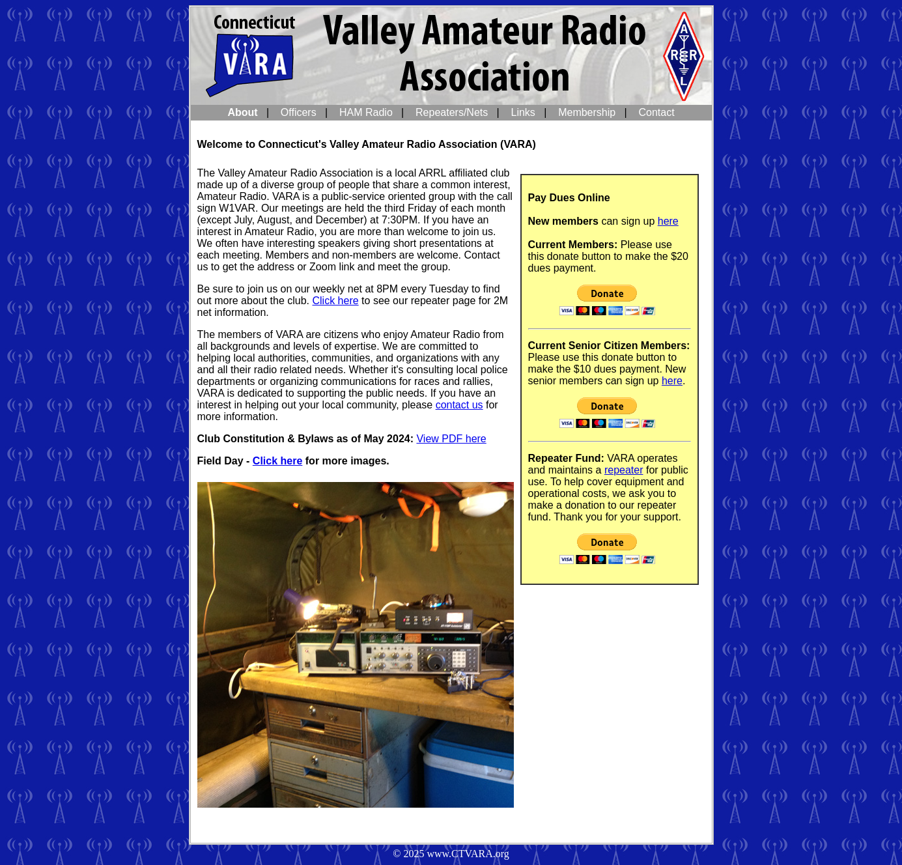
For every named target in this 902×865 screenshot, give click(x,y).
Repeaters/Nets (452, 112)
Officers (299, 112)
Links (523, 112)
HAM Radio (366, 112)
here (668, 221)
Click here (336, 300)
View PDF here (451, 438)
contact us (459, 404)
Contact (656, 112)
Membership (586, 112)
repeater (623, 469)
